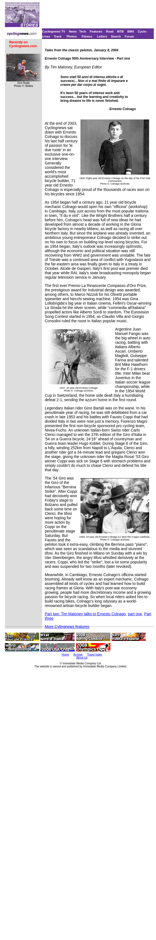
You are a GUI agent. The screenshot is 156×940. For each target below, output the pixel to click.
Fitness (87, 36)
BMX (130, 31)
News (73, 31)
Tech (82, 31)
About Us (81, 657)
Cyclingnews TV (53, 31)
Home (65, 654)
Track (58, 36)
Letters (102, 36)
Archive (77, 654)
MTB (120, 31)
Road (110, 31)
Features (96, 31)
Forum (129, 36)
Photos (71, 36)
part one (135, 614)
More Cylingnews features (67, 626)
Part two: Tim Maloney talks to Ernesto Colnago (85, 614)
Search (116, 36)
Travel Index (94, 654)
